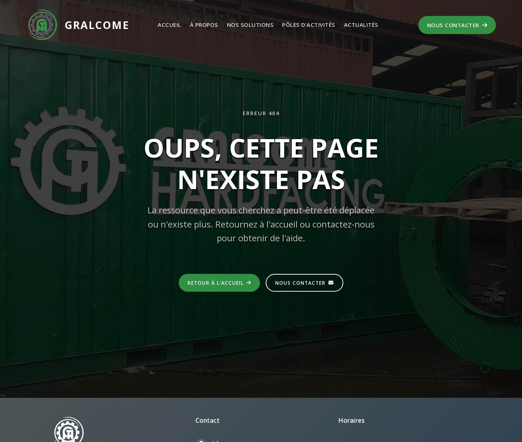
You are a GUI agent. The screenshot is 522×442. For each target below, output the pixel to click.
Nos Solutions (250, 24)
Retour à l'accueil (219, 282)
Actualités (361, 24)
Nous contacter (457, 25)
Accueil (169, 24)
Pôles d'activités (308, 24)
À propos (204, 24)
